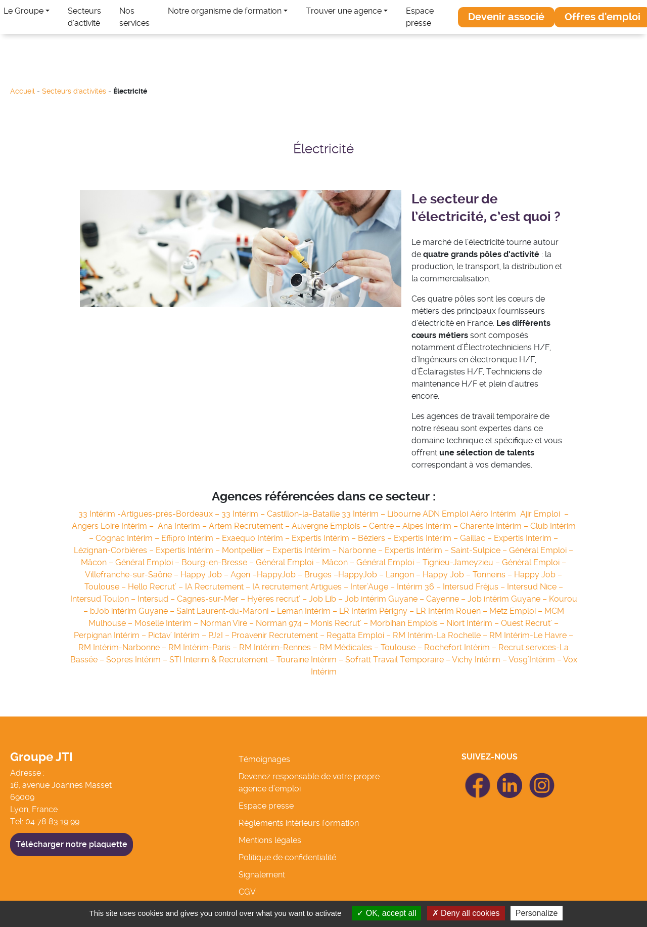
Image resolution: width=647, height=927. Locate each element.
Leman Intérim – (308, 611)
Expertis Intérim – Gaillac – (444, 538)
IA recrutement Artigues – (301, 587)
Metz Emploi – (516, 611)
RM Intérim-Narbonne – (123, 647)
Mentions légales (270, 840)
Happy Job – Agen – (218, 574)
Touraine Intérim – (310, 659)
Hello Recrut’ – (156, 587)
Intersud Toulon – (103, 599)
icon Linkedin (510, 778)
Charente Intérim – (495, 526)
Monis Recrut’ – (340, 623)
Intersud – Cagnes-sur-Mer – (192, 599)
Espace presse (420, 17)
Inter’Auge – (373, 587)
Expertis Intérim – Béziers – (343, 538)
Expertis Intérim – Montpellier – (214, 550)
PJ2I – (220, 635)
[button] (506, 17)
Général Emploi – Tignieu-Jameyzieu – (429, 562)
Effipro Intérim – (191, 538)
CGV (247, 892)
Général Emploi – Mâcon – (306, 562)
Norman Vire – (228, 623)
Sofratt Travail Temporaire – (398, 659)
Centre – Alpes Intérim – (414, 526)
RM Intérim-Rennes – (279, 647)
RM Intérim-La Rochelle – (441, 635)
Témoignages (264, 759)
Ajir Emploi (541, 514)
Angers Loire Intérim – (115, 526)
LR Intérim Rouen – (452, 611)
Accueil (22, 91)
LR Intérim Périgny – (377, 611)
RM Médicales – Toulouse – (371, 647)
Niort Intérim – (473, 623)
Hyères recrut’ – (278, 599)
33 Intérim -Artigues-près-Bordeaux (146, 514)
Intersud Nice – (535, 587)
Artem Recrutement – (250, 526)
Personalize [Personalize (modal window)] (537, 913)
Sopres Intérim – (137, 659)
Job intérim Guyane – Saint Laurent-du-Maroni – (186, 611)
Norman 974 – (283, 623)
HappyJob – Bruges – (297, 574)
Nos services (134, 17)
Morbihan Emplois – (408, 623)
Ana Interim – (183, 526)
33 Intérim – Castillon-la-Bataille (281, 514)
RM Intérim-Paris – (203, 647)
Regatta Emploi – (360, 635)
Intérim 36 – (420, 587)
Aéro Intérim (495, 514)
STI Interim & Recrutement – (222, 659)
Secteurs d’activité (84, 17)
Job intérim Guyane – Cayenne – (406, 599)
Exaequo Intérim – (257, 538)
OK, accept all (386, 913)
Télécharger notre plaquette (71, 844)
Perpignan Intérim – (111, 635)
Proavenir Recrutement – (279, 635)
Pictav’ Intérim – (178, 635)
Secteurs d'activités (74, 91)
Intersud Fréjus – (475, 587)
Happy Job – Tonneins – (468, 574)
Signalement (262, 874)
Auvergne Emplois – (330, 526)
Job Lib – (327, 599)
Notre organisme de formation (225, 11)
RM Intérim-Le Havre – (531, 635)
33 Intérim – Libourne (382, 514)
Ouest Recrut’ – (530, 623)
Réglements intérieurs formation (299, 823)
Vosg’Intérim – (536, 659)
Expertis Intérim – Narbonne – (328, 550)
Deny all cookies (466, 913)
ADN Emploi (446, 514)
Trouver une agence (344, 11)
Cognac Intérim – (128, 538)
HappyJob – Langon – (379, 574)
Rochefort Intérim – (461, 647)
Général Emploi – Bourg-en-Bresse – (185, 562)
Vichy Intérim (476, 659)
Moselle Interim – (167, 623)
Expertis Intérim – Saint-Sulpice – (447, 550)
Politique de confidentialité (287, 857)
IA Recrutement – (218, 587)
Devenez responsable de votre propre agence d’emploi (309, 782)
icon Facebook (477, 777)
